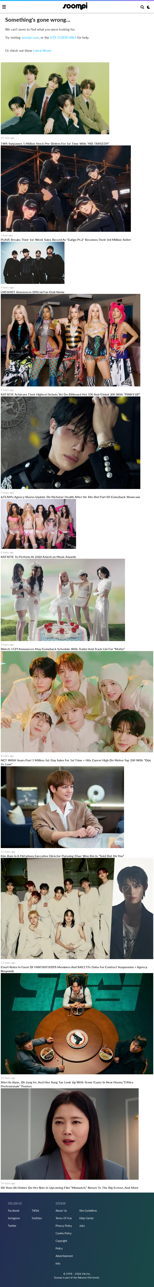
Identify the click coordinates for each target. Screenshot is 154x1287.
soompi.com (30, 37)
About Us (61, 1210)
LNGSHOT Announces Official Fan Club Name (32, 292)
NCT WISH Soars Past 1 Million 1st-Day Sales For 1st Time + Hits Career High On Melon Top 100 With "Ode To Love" (76, 762)
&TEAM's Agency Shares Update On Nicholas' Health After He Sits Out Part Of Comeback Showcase (70, 497)
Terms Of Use (64, 1218)
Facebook (14, 1210)
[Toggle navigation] (4, 7)
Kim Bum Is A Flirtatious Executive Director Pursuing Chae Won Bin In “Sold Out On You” (62, 856)
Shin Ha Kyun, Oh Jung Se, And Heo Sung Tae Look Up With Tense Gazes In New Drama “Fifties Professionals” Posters (67, 1084)
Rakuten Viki (85, 1277)
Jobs (82, 1225)
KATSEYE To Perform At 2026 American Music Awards (38, 557)
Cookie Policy (64, 1233)
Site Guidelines (88, 1210)
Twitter (12, 1225)
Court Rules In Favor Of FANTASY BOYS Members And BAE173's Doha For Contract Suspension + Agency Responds (74, 969)
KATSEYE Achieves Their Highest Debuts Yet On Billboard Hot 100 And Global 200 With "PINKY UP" (70, 394)
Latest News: (42, 51)
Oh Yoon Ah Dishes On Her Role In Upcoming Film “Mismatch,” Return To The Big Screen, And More (70, 1187)
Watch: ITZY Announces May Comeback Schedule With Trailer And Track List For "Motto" (63, 649)
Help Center (86, 1218)
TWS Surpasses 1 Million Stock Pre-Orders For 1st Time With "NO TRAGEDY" (55, 143)
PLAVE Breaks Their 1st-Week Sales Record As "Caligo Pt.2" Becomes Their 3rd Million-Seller (66, 239)
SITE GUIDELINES (63, 37)
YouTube (37, 1218)
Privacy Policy (64, 1225)
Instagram (14, 1218)
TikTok (35, 1210)
